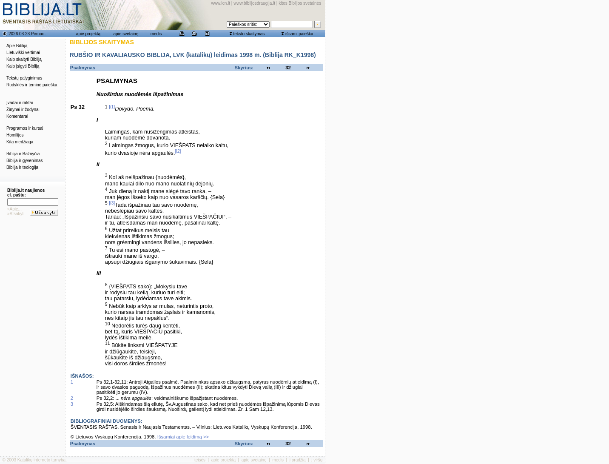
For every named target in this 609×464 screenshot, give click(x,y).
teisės (199, 460)
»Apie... (14, 209)
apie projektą (88, 33)
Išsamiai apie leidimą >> (183, 436)
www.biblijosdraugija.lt (254, 3)
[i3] (112, 202)
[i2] (178, 151)
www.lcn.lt (220, 3)
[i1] (112, 106)
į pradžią (298, 460)
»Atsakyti (16, 213)
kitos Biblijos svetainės (300, 3)
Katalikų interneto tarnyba (41, 460)
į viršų (316, 460)
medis (156, 33)
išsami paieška (299, 33)
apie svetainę (126, 33)
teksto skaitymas (249, 33)
